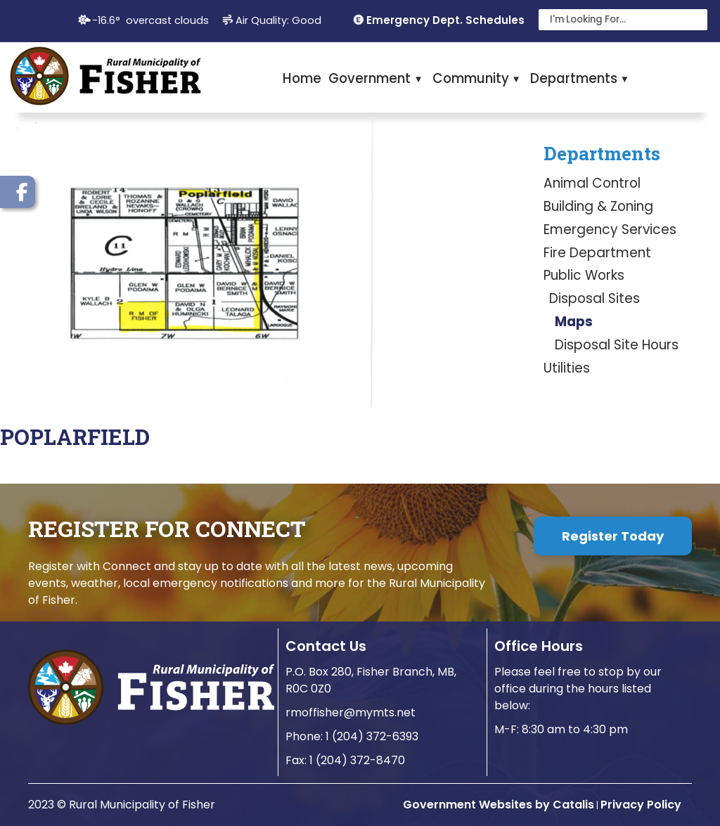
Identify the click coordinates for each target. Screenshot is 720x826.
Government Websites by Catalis (498, 804)
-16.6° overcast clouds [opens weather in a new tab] (150, 20)
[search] (614, 19)
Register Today (613, 536)
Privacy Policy (640, 804)
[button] (693, 20)
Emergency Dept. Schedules (445, 20)
